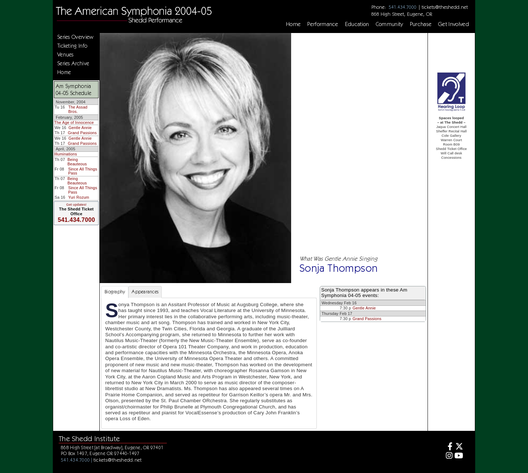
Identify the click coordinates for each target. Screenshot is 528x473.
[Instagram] (448, 456)
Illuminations (65, 154)
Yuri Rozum (78, 197)
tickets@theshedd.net (445, 7)
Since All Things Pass (82, 171)
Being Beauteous (77, 161)
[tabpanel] (209, 363)
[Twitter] (458, 447)
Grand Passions (82, 133)
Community (389, 24)
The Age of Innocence (74, 122)
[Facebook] (448, 447)
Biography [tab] (114, 291)
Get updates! (76, 204)
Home (293, 24)
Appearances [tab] (145, 291)
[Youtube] (458, 456)
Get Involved (453, 24)
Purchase (421, 24)
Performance (322, 24)
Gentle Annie (80, 127)
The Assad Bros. (77, 109)
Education (357, 24)
